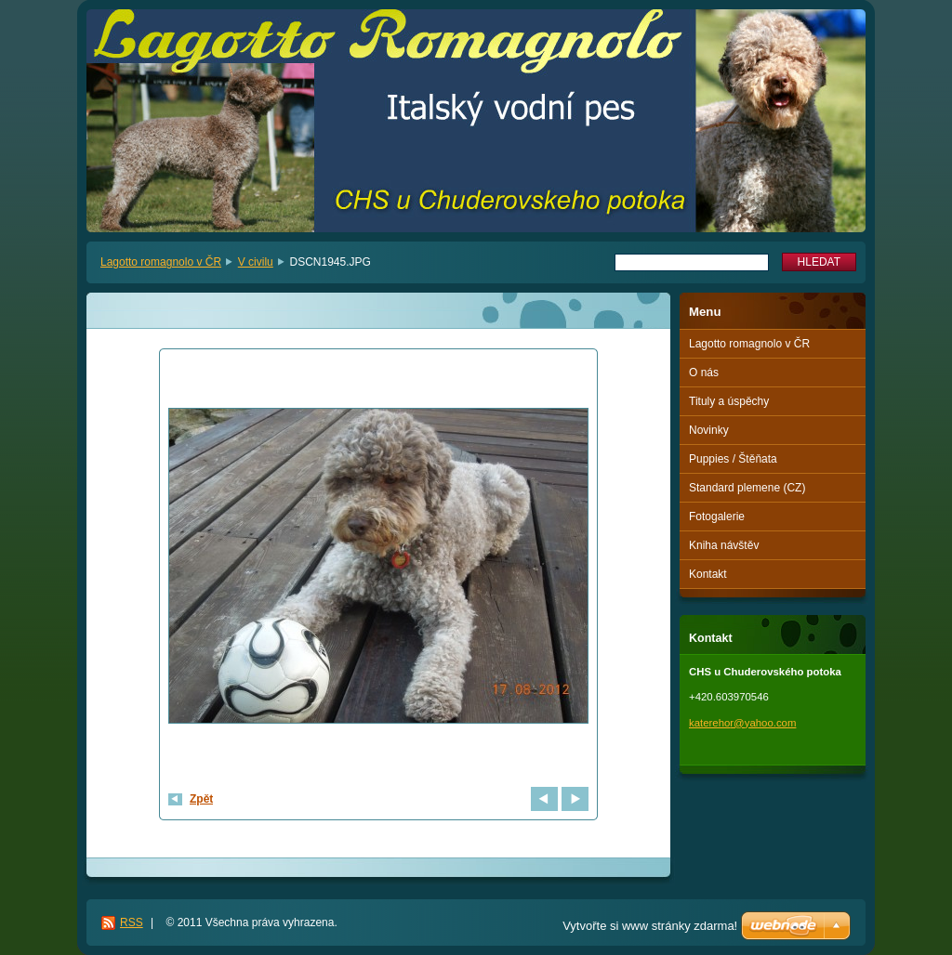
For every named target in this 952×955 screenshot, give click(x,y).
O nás (704, 372)
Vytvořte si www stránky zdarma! (649, 926)
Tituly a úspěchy (729, 401)
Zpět (201, 798)
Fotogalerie (717, 516)
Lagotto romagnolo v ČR (160, 261)
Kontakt (708, 574)
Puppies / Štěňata (733, 458)
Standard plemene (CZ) (747, 487)
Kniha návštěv (724, 545)
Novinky (709, 430)
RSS (131, 922)
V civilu (255, 261)
